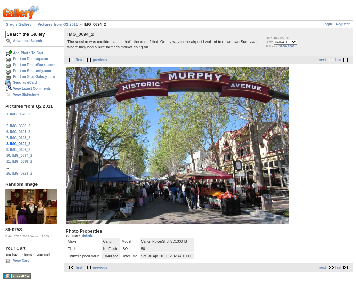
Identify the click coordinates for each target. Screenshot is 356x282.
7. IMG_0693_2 (18, 138)
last (338, 60)
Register (343, 24)
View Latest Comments (32, 88)
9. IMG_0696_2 (18, 150)
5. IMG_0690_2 (18, 126)
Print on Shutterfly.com (32, 71)
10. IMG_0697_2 (19, 156)
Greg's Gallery (19, 24)
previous (100, 60)
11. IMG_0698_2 (19, 161)
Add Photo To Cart (28, 53)
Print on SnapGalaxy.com (34, 77)
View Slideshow (26, 94)
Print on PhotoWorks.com (34, 65)
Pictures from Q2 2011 (58, 24)
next (322, 60)
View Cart (21, 261)
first (79, 60)
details (87, 235)
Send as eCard (25, 82)
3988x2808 (286, 46)
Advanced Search (27, 41)
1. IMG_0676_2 (18, 114)
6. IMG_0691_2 (18, 132)
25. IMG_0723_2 (19, 173)
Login (327, 24)
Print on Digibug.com (30, 59)
